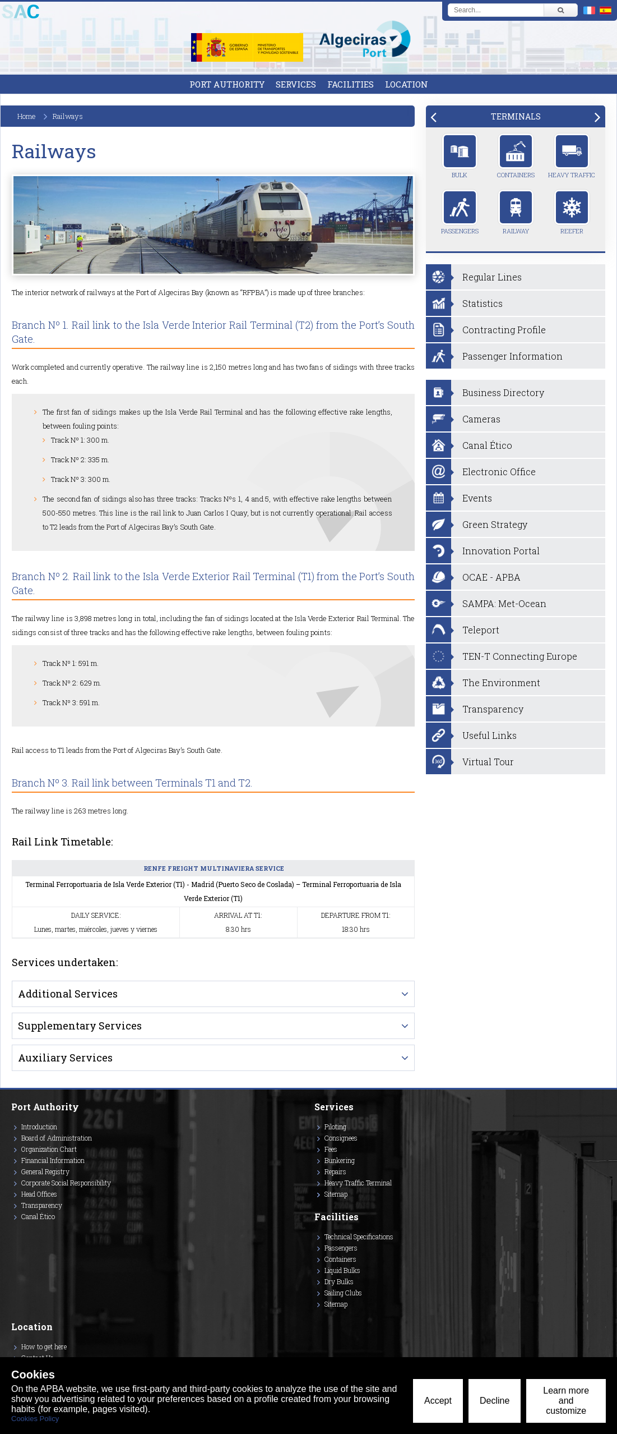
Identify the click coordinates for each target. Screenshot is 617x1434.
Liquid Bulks (342, 1270)
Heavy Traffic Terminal (358, 1182)
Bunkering (339, 1160)
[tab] (515, 116)
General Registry (45, 1171)
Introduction (39, 1126)
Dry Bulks (339, 1281)
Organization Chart (49, 1149)
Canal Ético (38, 1216)
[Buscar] (560, 10)
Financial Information (53, 1160)
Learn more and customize (566, 1400)
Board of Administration (56, 1137)
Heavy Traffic (571, 156)
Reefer (572, 212)
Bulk (460, 156)
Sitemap (335, 1193)
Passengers (460, 212)
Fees (330, 1149)
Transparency (41, 1205)
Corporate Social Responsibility (66, 1182)
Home (26, 116)
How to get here (44, 1346)
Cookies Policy (35, 1418)
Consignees (341, 1137)
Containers (516, 156)
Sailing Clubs (343, 1292)
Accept (438, 1400)
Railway (516, 212)
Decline (494, 1400)
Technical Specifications (358, 1236)
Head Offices (39, 1193)
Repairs (335, 1171)
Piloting (335, 1126)
